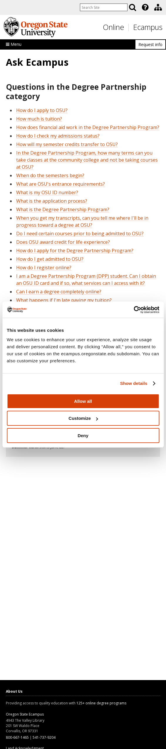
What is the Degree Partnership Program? (62, 209)
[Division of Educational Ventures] (158, 7)
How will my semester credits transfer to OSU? (67, 144)
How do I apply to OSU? (42, 110)
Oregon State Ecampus (25, 714)
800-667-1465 (17, 737)
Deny (83, 435)
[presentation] (144, 7)
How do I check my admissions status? (58, 136)
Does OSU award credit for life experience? (63, 242)
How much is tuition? (39, 119)
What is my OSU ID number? (47, 192)
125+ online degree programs (101, 703)
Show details (133, 383)
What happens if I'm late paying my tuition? (64, 300)
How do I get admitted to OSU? (49, 259)
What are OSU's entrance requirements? (60, 184)
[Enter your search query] (104, 7)
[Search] (132, 7)
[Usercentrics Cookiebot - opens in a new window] (133, 310)
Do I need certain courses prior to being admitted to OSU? (80, 233)
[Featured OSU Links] (145, 7)
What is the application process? (51, 201)
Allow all (83, 401)
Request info (150, 44)
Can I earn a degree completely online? (58, 291)
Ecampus (147, 27)
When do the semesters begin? (50, 175)
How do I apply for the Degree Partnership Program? (74, 250)
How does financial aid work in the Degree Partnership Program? (87, 127)
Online (113, 27)
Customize (83, 418)
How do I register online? (43, 267)
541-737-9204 (44, 737)
